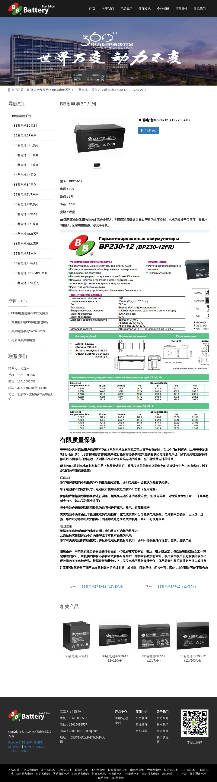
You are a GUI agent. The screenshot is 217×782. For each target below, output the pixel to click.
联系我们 (200, 8)
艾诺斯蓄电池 (61, 773)
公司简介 (163, 718)
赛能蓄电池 (31, 770)
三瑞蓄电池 (102, 777)
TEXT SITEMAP (20, 751)
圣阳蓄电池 (98, 770)
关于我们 (108, 8)
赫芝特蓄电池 (24, 773)
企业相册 (163, 8)
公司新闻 (142, 718)
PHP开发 (181, 773)
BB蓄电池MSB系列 (26, 233)
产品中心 (121, 711)
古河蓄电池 (64, 770)
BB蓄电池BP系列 (85, 90)
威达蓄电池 (81, 770)
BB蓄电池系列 (61, 90)
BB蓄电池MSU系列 (26, 243)
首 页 (92, 8)
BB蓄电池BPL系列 (26, 145)
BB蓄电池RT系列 (25, 253)
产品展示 (126, 8)
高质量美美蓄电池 (23, 340)
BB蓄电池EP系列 (25, 184)
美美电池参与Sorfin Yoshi (28, 331)
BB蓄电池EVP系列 (26, 194)
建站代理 (167, 773)
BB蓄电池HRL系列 (26, 224)
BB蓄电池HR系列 (25, 214)
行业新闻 (142, 724)
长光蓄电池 (171, 770)
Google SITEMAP (20, 742)
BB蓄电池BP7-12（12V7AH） (177, 586)
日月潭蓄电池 (150, 773)
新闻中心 (142, 711)
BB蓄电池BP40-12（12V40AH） (103, 586)
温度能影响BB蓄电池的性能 (29, 322)
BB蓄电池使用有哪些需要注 (29, 313)
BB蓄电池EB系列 (25, 174)
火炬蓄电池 (43, 773)
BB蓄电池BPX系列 (26, 165)
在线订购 (148, 130)
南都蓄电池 (137, 770)
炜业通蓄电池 (198, 773)
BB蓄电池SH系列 (25, 263)
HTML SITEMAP (35, 746)
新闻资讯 (145, 8)
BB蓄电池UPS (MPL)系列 (31, 273)
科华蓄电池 (132, 773)
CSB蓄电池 (188, 770)
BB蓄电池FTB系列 (26, 204)
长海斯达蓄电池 (117, 770)
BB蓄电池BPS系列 (26, 155)
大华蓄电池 (154, 770)
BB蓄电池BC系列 (25, 125)
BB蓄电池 (118, 777)
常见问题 (142, 731)
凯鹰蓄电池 (99, 773)
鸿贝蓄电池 (115, 773)
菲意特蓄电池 (80, 773)
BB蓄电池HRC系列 (26, 283)
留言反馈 (181, 8)
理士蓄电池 (48, 770)
